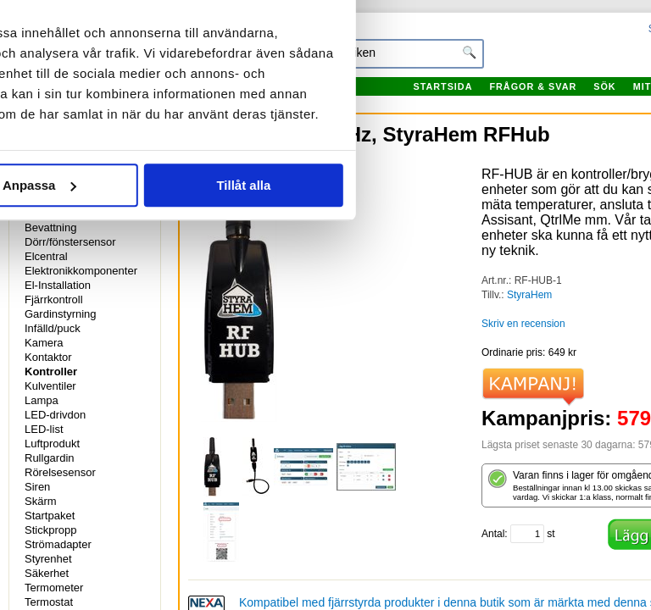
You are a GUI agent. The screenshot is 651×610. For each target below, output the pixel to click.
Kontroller (51, 371)
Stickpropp (50, 530)
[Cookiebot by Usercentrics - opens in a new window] (512, 44)
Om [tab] (537, 94)
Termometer (54, 587)
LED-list (44, 429)
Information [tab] (325, 94)
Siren (37, 486)
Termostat (49, 602)
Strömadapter (58, 544)
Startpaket (50, 515)
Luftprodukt (52, 443)
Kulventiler (50, 386)
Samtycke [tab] (114, 94)
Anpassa (326, 334)
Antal (492, 534)
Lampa (41, 400)
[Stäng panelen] (624, 44)
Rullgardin (50, 458)
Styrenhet (48, 558)
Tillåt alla (531, 334)
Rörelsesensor (60, 472)
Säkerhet (47, 573)
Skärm (41, 501)
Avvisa (120, 334)
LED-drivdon (55, 414)
